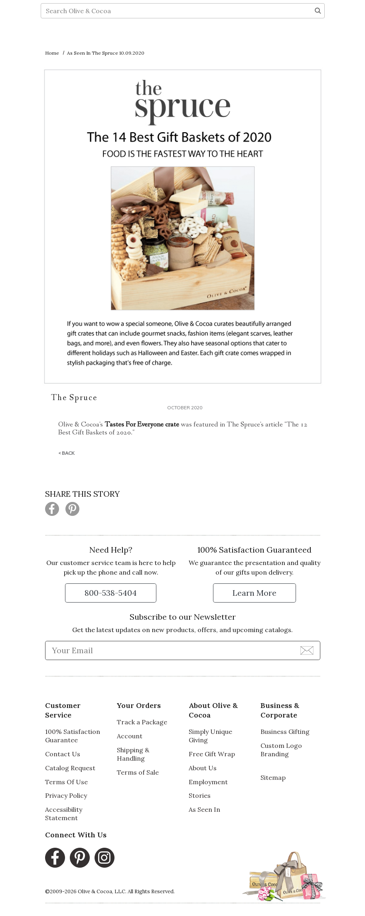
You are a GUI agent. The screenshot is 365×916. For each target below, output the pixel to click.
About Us (203, 768)
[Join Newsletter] (307, 650)
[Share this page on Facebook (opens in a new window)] (52, 509)
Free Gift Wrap (212, 754)
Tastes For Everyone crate (142, 424)
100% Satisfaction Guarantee (72, 736)
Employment (208, 782)
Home (52, 53)
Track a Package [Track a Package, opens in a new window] (142, 722)
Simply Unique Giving (210, 736)
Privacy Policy (66, 795)
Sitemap (273, 777)
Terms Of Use (66, 782)
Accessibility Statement (63, 813)
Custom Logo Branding (281, 750)
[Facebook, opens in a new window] (55, 858)
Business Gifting (285, 732)
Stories (200, 795)
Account (129, 736)
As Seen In (204, 809)
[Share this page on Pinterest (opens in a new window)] (72, 509)
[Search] (318, 38)
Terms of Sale (138, 772)
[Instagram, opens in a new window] (104, 858)
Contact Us (62, 754)
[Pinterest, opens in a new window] (80, 858)
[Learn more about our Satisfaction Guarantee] (254, 593)
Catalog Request (70, 768)
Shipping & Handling (133, 754)
